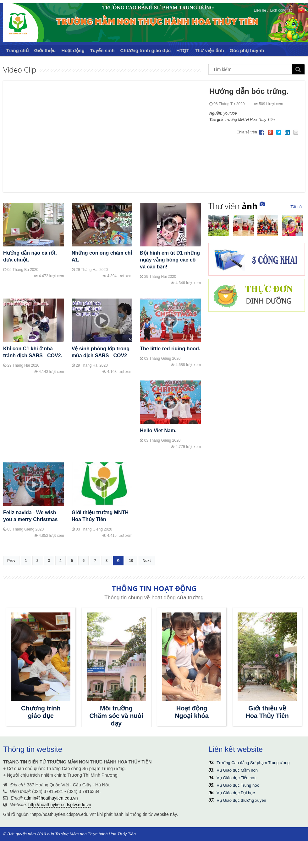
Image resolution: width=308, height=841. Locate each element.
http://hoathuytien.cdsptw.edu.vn (59, 804)
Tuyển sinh (102, 50)
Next (147, 560)
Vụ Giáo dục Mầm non (237, 770)
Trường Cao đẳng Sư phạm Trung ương (253, 762)
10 (131, 560)
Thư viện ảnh (209, 50)
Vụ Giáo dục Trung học (238, 785)
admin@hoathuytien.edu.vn (51, 798)
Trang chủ (17, 50)
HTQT (182, 50)
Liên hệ (260, 10)
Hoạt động (73, 50)
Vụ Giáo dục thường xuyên (241, 800)
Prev (11, 560)
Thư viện (232, 206)
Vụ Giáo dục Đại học (236, 792)
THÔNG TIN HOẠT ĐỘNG (154, 588)
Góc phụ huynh (247, 50)
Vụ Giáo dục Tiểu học (236, 777)
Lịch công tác (281, 10)
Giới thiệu (45, 50)
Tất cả (296, 206)
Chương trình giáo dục (145, 50)
